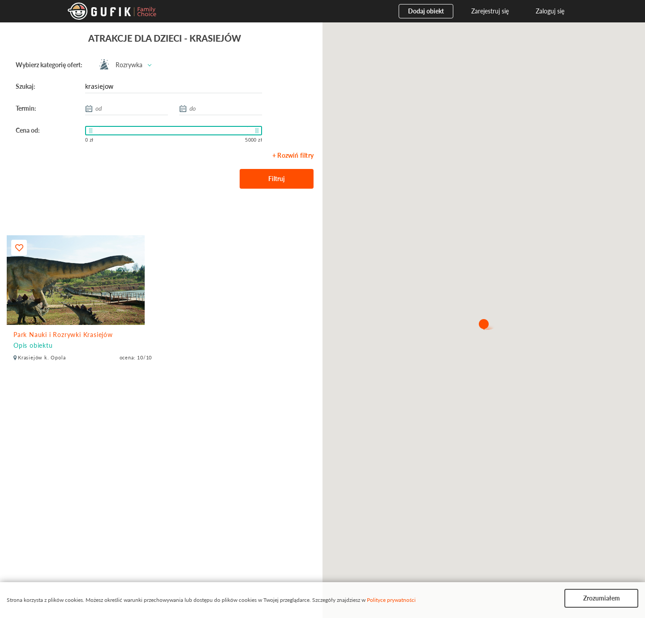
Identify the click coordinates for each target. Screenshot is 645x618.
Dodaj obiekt (426, 11)
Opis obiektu (33, 345)
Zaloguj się (550, 11)
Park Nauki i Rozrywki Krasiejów (63, 334)
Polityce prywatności (391, 599)
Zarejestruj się (490, 11)
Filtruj (276, 178)
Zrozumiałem (601, 598)
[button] (483, 325)
